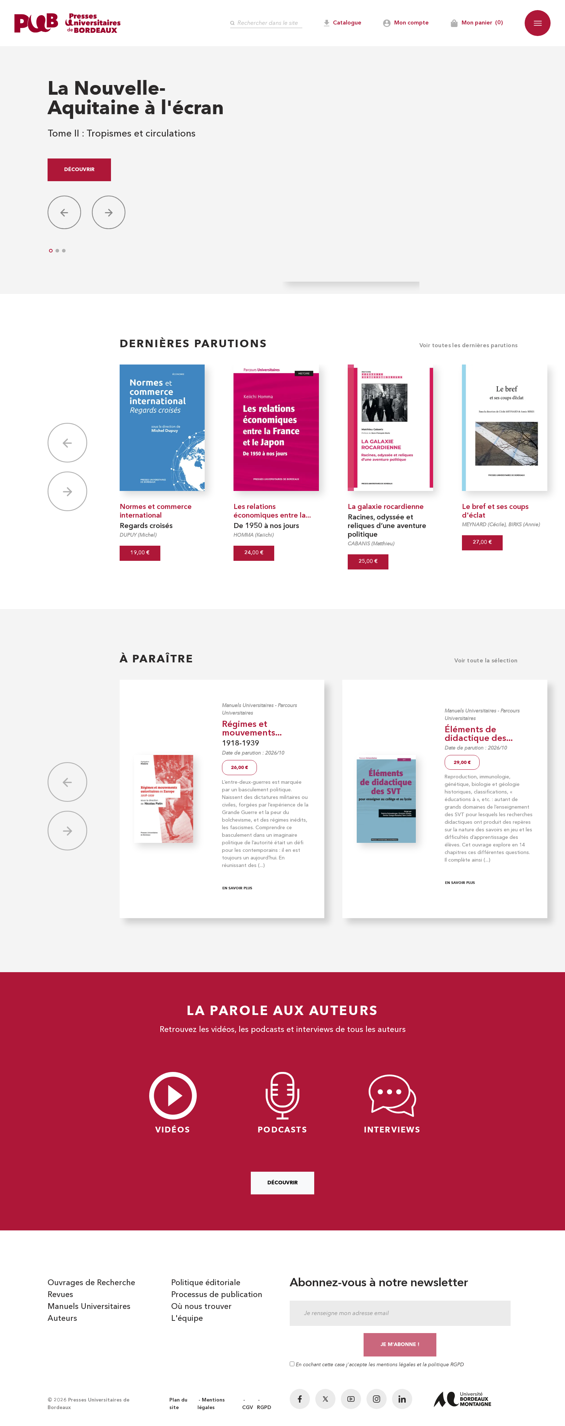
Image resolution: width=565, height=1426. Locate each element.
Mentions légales (211, 1404)
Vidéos (173, 1103)
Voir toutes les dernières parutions (468, 346)
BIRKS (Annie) (524, 525)
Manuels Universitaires (247, 705)
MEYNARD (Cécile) (484, 525)
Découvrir (79, 169)
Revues (60, 1295)
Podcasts (282, 1103)
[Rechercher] (266, 23)
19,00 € (140, 553)
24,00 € (253, 553)
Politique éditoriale (205, 1283)
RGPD (264, 1407)
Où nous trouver (201, 1307)
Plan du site (178, 1404)
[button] (538, 23)
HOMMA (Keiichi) (253, 535)
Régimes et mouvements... (252, 729)
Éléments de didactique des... (479, 734)
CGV (247, 1407)
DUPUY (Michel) (138, 535)
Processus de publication (216, 1295)
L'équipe (187, 1319)
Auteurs (62, 1319)
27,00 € (482, 542)
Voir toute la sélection (485, 661)
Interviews (392, 1103)
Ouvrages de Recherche (91, 1283)
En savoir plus (237, 888)
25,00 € (368, 561)
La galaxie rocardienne (386, 507)
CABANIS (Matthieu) (371, 544)
